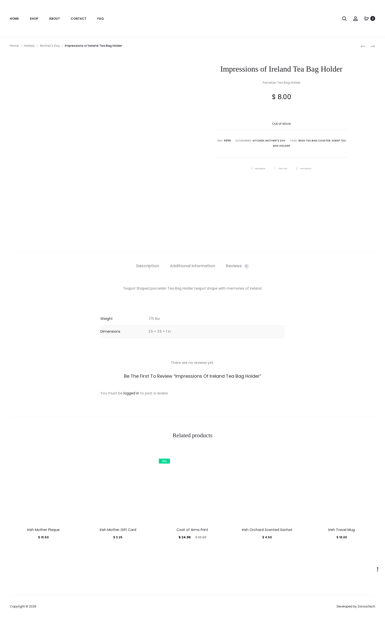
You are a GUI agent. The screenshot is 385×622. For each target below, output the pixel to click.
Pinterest (306, 168)
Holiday (29, 46)
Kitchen (257, 140)
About (54, 18)
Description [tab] (147, 266)
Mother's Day (50, 46)
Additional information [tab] (192, 266)
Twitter (281, 168)
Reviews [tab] (237, 266)
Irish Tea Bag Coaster (311, 140)
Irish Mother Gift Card (118, 529)
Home (14, 18)
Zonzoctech (366, 606)
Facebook (256, 168)
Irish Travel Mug (341, 529)
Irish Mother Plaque (43, 529)
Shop (34, 18)
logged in (131, 393)
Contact (78, 18)
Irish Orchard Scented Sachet (267, 529)
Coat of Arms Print (192, 529)
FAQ (100, 18)
